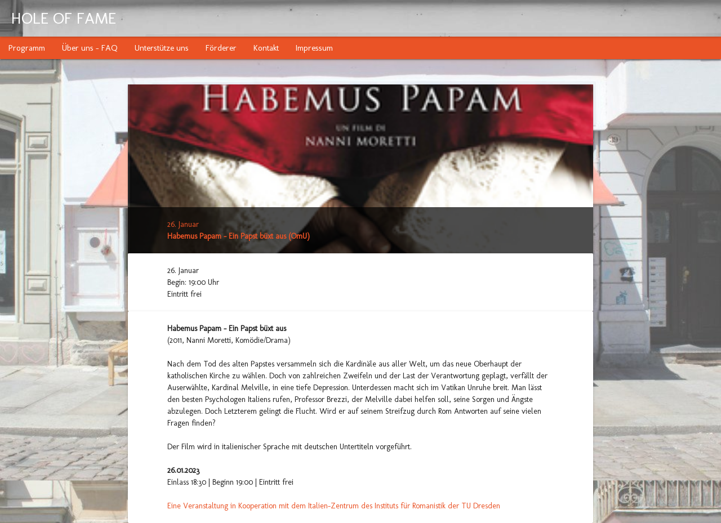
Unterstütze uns (162, 48)
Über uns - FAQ (90, 48)
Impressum (314, 48)
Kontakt (266, 48)
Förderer (221, 48)
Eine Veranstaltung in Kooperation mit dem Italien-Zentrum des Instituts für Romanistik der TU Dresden (333, 506)
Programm (26, 48)
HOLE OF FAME (63, 18)
